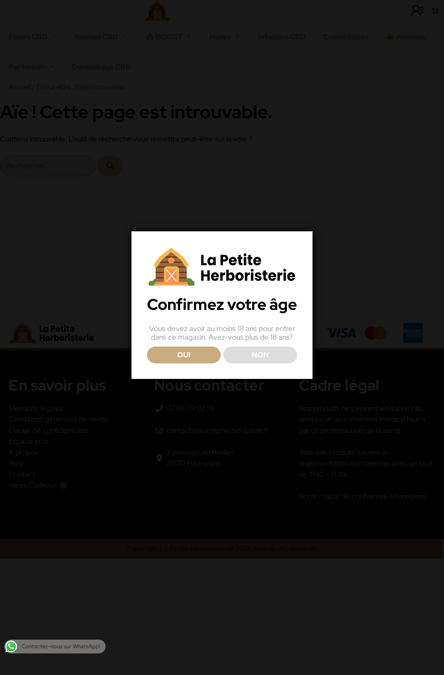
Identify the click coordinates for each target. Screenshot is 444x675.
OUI (184, 355)
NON (260, 355)
